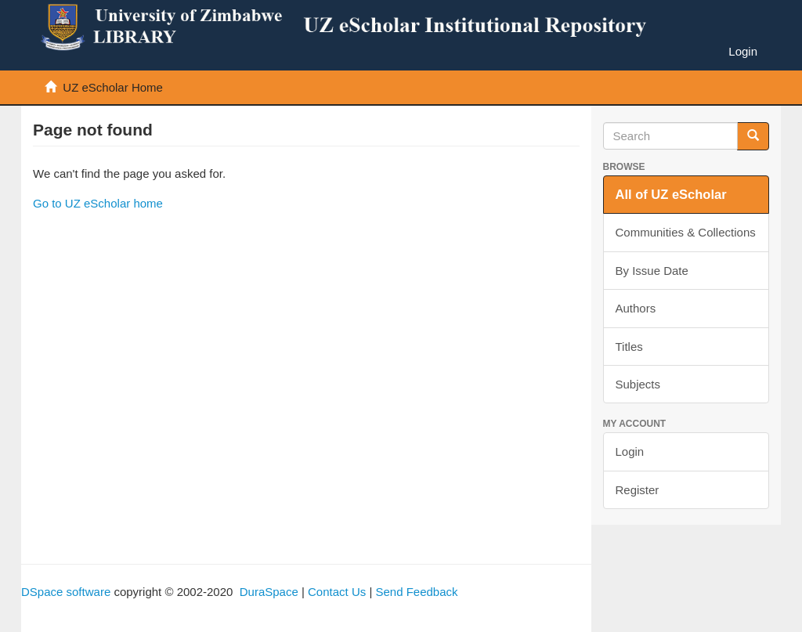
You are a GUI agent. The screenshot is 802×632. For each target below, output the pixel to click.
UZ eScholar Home (113, 87)
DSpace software (65, 591)
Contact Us (337, 591)
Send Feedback (416, 591)
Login (630, 451)
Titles (629, 346)
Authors (636, 308)
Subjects (638, 384)
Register (637, 490)
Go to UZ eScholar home (98, 203)
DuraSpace (269, 591)
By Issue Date (652, 270)
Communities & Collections (686, 232)
